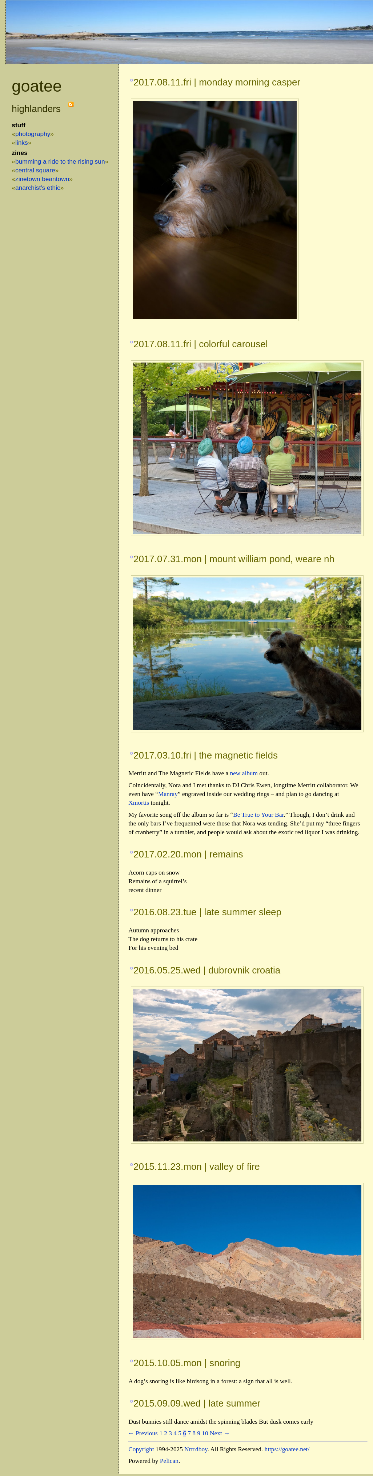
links (21, 142)
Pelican (169, 1460)
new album (244, 773)
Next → (220, 1433)
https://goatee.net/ (287, 1449)
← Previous (143, 1433)
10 (205, 1433)
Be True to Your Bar (258, 814)
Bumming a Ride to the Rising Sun (60, 161)
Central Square (35, 170)
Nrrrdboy (195, 1449)
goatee (37, 86)
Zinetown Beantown (42, 179)
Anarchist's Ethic (37, 187)
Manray (168, 794)
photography (32, 133)
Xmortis (138, 802)
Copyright (141, 1449)
